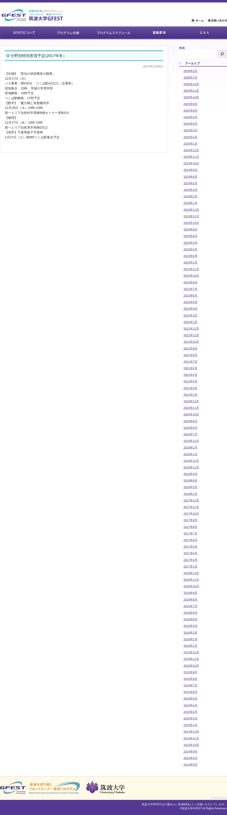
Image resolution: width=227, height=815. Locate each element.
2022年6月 (190, 295)
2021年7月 (190, 361)
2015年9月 (190, 672)
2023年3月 (190, 249)
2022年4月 (190, 308)
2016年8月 (190, 599)
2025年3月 (190, 130)
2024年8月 (190, 176)
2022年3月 (190, 315)
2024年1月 (190, 203)
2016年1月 (190, 645)
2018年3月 (190, 487)
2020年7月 (190, 434)
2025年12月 (191, 84)
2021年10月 (191, 341)
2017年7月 (190, 533)
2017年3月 (190, 560)
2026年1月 (190, 77)
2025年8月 (190, 110)
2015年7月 (190, 685)
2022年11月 (191, 269)
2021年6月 (190, 368)
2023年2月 (190, 256)
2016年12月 (191, 573)
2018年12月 (191, 461)
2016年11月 (191, 579)
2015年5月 (190, 698)
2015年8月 (190, 679)
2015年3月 (190, 712)
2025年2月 (190, 137)
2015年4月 (190, 705)
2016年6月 (190, 612)
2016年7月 (190, 606)
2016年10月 (191, 586)
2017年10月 (191, 513)
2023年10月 (191, 223)
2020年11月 (191, 408)
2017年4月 (190, 553)
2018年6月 (190, 480)
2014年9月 (190, 751)
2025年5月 (190, 117)
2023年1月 (190, 262)
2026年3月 (190, 71)
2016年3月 (190, 632)
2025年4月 (190, 123)
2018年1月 (190, 494)
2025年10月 (191, 97)
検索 (182, 48)
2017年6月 (190, 540)
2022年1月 (190, 322)
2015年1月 (190, 725)
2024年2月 (190, 196)
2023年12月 (191, 209)
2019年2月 (190, 447)
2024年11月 (191, 156)
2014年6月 (190, 758)
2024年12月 (191, 150)
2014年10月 (191, 745)
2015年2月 (190, 718)
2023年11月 (191, 216)
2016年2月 (190, 639)
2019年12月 (191, 441)
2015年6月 (190, 692)
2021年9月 (190, 348)
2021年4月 (190, 381)
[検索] (222, 54)
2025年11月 (191, 90)
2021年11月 (191, 335)
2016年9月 (190, 592)
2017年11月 (191, 507)
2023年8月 (190, 229)
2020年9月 (190, 421)
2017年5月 (190, 546)
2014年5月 (190, 764)
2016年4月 (190, 626)
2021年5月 (190, 374)
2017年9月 (190, 520)
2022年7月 (190, 289)
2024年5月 (190, 183)
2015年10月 (191, 665)
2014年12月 (191, 731)
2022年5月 (190, 302)
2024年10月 (191, 163)
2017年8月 (190, 527)
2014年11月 (191, 738)
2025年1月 (190, 143)
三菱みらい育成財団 (176, 804)
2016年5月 (190, 619)
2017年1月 (190, 566)
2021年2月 (190, 394)
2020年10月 (191, 414)
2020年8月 (190, 427)
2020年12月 (191, 401)
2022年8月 (190, 282)
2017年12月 (191, 500)
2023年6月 (190, 236)
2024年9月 (190, 170)
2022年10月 (191, 275)
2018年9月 (190, 474)
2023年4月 (190, 242)
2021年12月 (191, 328)
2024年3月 (190, 190)
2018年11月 (191, 467)
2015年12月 (191, 652)
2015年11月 (191, 659)
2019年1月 (190, 454)
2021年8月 (190, 355)
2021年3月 (190, 388)
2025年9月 (190, 104)
